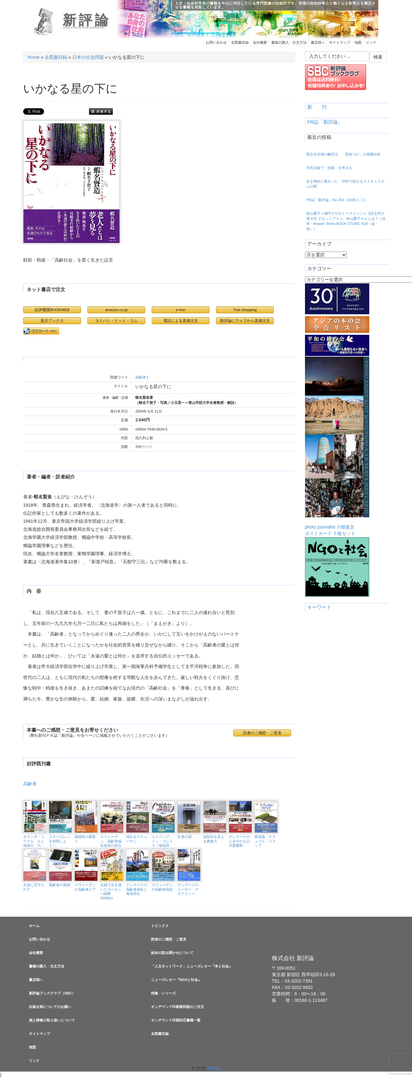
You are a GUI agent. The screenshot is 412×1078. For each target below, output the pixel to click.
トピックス (160, 926)
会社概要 (260, 42)
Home (34, 57)
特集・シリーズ (163, 993)
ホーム (34, 926)
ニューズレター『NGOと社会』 (176, 980)
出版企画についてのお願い (50, 1007)
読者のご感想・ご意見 (262, 733)
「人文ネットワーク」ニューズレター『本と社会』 (191, 966)
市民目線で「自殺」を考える (329, 168)
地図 (358, 42)
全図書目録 (240, 42)
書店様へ (318, 42)
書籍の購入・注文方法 (289, 42)
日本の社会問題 (88, 57)
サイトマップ (339, 42)
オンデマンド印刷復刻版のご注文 (177, 1007)
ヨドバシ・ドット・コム (116, 320)
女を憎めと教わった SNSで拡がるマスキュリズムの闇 (345, 183)
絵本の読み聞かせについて (172, 953)
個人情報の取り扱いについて (52, 1020)
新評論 (87, 20)
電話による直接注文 (180, 320)
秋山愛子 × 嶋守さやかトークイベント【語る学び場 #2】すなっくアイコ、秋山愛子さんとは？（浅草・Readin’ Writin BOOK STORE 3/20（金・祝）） (346, 221)
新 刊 (317, 107)
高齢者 (140, 377)
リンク (371, 42)
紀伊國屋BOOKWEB (52, 309)
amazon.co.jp (116, 309)
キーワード (319, 607)
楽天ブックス (52, 320)
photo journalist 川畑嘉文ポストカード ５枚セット (337, 446)
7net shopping (245, 309)
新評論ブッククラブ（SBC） (52, 993)
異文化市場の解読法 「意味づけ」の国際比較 (343, 154)
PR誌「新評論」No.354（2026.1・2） (337, 200)
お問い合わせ (216, 42)
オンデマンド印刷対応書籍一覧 (176, 1020)
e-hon (180, 309)
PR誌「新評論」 (325, 122)
